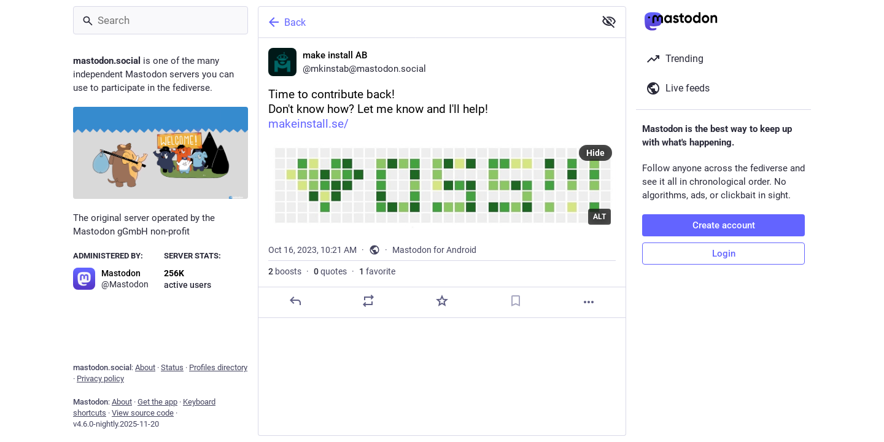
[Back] (425, 22)
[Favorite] (442, 300)
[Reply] (295, 300)
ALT (599, 216)
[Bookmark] (515, 300)
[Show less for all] (609, 21)
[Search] (160, 20)
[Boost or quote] (368, 300)
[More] (588, 302)
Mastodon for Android (434, 250)
